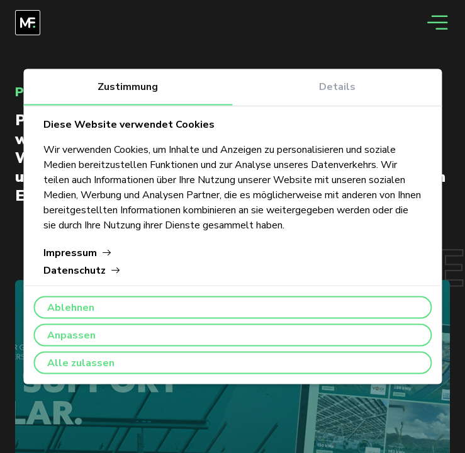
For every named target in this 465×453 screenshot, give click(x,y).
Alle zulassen (81, 363)
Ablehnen (70, 308)
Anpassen (71, 335)
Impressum (77, 253)
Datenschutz (82, 271)
